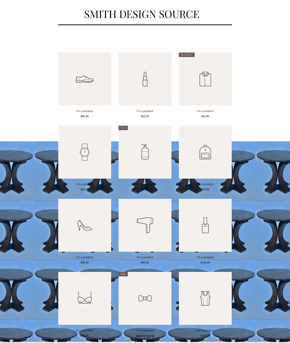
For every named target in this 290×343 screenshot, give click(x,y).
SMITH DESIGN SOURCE (141, 14)
